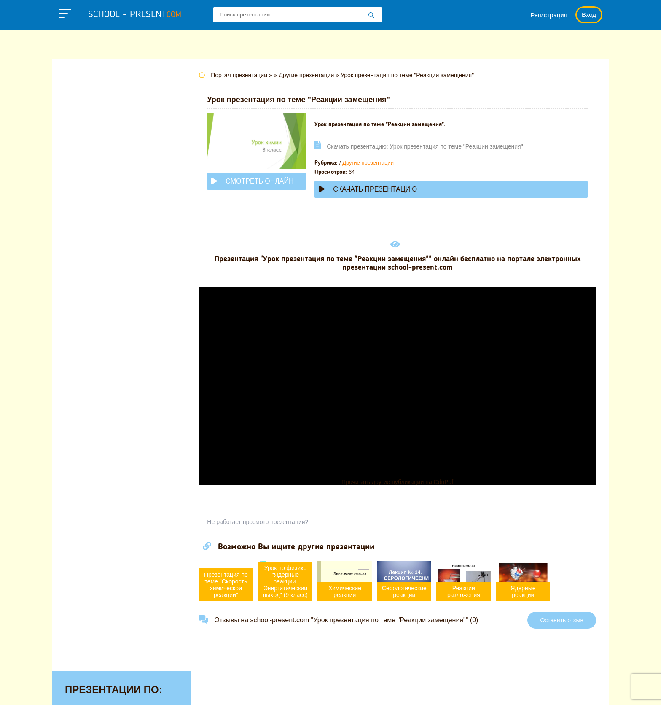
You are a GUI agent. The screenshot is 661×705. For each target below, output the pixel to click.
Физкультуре (87, 384)
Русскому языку (92, 344)
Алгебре (79, 96)
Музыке (78, 266)
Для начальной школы (104, 188)
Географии (84, 148)
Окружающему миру (100, 318)
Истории (79, 214)
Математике (86, 240)
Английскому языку (98, 109)
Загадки (500, 690)
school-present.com (104, 685)
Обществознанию (96, 305)
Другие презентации (373, 162)
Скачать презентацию (373, 189)
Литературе (85, 227)
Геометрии (83, 161)
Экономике (84, 436)
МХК (73, 279)
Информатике (89, 201)
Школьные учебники (558, 690)
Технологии (85, 358)
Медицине (83, 253)
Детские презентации (102, 174)
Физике (77, 371)
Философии (86, 397)
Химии (76, 410)
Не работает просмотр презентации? (263, 522)
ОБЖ (74, 292)
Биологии (81, 135)
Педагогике (85, 331)
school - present (134, 15)
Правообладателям (442, 690)
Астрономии (86, 122)
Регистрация (548, 15)
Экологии (81, 423)
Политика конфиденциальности (348, 690)
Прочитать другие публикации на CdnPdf (400, 481)
